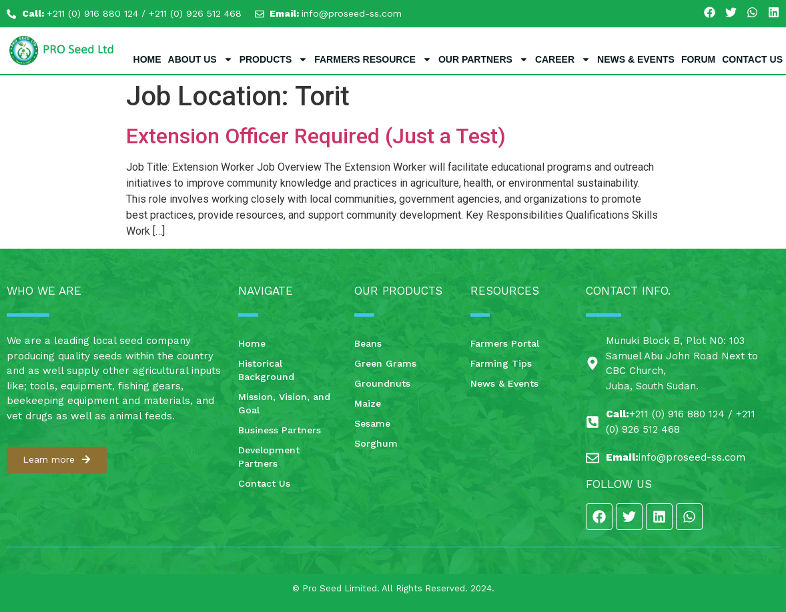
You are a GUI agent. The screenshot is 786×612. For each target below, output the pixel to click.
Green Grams (385, 363)
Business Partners (279, 430)
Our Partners (483, 59)
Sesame (372, 423)
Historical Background (266, 370)
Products (274, 59)
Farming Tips (501, 363)
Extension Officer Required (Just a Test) (316, 136)
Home (147, 59)
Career (563, 59)
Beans (368, 343)
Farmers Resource (373, 59)
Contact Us (752, 59)
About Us (200, 59)
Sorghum (376, 443)
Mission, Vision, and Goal (284, 403)
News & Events (636, 59)
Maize (367, 403)
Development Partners (269, 457)
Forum (698, 59)
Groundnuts (382, 383)
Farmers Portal (504, 343)
